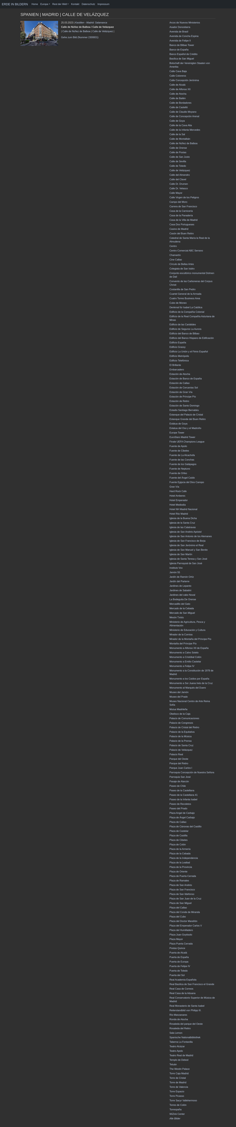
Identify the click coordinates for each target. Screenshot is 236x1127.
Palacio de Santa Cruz (181, 745)
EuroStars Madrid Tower (182, 437)
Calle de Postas (177, 152)
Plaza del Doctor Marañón (183, 921)
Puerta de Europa (178, 961)
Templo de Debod (178, 1060)
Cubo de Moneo (178, 303)
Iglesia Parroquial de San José (185, 563)
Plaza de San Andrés (180, 885)
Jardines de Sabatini (180, 590)
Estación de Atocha (179, 374)
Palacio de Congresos (181, 723)
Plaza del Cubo (177, 916)
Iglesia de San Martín (180, 554)
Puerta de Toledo (178, 970)
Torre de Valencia (178, 1087)
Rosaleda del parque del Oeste (186, 1024)
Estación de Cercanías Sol (183, 387)
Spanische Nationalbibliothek (184, 1037)
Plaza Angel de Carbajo (182, 813)
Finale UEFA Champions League (186, 441)
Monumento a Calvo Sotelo (184, 652)
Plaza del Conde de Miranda (184, 912)
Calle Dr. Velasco (178, 188)
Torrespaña (175, 1109)
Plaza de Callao (177, 822)
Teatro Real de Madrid (181, 1055)
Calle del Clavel (177, 179)
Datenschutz (88, 4)
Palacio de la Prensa (180, 741)
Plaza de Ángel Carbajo (182, 817)
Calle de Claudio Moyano (182, 112)
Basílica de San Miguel (181, 58)
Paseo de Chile (177, 786)
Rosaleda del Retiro (180, 1028)
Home (34, 4)
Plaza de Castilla (178, 835)
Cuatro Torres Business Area (184, 298)
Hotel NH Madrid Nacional (183, 509)
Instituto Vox (176, 568)
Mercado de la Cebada (181, 608)
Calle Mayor (175, 193)
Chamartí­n (175, 255)
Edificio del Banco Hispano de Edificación (191, 338)
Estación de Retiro (179, 401)
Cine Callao (175, 259)
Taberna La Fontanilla (181, 1042)
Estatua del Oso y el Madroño (185, 428)
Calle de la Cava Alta (180, 125)
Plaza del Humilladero (181, 930)
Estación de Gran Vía (180, 392)
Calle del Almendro (179, 175)
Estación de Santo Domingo (184, 405)
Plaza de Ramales (179, 880)
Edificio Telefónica (179, 360)
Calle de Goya (177, 121)
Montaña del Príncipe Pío (183, 643)
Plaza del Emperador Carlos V (185, 925)
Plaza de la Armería (180, 849)
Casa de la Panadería (181, 215)
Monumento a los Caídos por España (189, 678)
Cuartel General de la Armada (185, 294)
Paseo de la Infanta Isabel (183, 799)
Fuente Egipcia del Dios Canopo (186, 482)
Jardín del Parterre (179, 581)
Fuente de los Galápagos (182, 464)
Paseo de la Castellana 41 (183, 795)
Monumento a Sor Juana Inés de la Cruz (191, 683)
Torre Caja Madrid (179, 1073)
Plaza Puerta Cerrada (181, 943)
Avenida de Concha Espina (184, 36)
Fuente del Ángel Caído (182, 477)
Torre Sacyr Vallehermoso (183, 1100)
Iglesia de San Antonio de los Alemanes (190, 536)
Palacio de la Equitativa (181, 732)
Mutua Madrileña (178, 709)
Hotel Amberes (177, 495)
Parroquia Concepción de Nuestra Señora (191, 772)
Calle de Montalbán (179, 139)
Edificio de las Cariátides (182, 324)
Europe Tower (176, 432)
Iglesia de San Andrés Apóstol (185, 532)
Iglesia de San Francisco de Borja (187, 541)
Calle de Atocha (177, 94)
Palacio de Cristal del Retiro (184, 727)
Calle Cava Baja (178, 71)
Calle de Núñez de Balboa (76, 31)
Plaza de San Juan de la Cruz (185, 898)
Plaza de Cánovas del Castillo (185, 826)
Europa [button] (44, 4)
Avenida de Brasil (178, 31)
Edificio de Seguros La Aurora (185, 329)
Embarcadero (176, 369)
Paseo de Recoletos (180, 804)
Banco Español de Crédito (183, 54)
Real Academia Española (182, 979)
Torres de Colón (177, 1105)
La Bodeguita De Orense (182, 599)
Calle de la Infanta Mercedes (184, 130)
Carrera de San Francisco (183, 206)
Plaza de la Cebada (180, 853)
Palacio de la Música (180, 736)
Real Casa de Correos (181, 988)
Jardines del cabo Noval (182, 595)
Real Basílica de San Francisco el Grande (191, 984)
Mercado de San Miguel (182, 613)
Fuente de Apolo (178, 446)
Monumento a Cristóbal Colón (185, 657)
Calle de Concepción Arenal (184, 116)
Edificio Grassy (177, 347)
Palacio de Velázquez (181, 750)
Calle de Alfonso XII (180, 89)
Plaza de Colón (177, 844)
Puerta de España (179, 957)
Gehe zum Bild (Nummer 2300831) (79, 37)
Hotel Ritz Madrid (178, 514)
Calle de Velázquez (102, 31)
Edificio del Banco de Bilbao (184, 333)
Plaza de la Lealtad (179, 862)
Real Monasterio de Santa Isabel (186, 1006)
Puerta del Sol (177, 975)
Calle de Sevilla (177, 161)
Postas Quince (177, 948)
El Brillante (175, 365)
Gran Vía (174, 486)
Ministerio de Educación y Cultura (187, 630)
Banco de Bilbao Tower (181, 45)
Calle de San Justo (179, 157)
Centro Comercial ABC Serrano (186, 250)
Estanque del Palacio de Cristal (186, 414)
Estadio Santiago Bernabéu (184, 410)
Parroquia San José (180, 777)
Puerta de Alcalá (178, 952)
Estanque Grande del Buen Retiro (187, 419)
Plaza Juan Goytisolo (180, 934)
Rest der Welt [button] (59, 4)
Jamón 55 (174, 572)
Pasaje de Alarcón (179, 781)
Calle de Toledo (177, 166)
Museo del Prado (178, 696)
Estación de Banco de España (185, 378)
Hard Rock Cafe (178, 491)
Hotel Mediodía (177, 504)
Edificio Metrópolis (179, 356)
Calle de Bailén (177, 98)
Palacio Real (176, 754)
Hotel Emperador (178, 500)
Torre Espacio (176, 1091)
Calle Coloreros (177, 76)
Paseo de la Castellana (181, 790)
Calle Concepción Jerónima (184, 80)
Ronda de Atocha (178, 1019)
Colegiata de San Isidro (181, 268)
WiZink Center (177, 1114)
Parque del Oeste (178, 759)
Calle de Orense (178, 148)
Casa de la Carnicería (181, 211)
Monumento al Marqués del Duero (187, 687)
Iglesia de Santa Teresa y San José (188, 559)
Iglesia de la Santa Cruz (182, 523)
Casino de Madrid (178, 229)
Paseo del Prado (178, 808)
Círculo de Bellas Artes (181, 264)
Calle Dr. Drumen (178, 184)
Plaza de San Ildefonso (181, 894)
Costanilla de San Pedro (182, 289)
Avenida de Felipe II (180, 40)
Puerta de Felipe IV (179, 966)
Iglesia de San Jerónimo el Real (186, 545)
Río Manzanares (178, 1015)
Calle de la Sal (177, 134)
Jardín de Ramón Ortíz (181, 577)
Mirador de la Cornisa (181, 634)
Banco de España (178, 49)
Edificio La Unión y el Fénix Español (188, 351)
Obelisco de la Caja (179, 714)
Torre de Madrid (177, 1082)
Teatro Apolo (176, 1051)
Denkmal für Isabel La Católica (185, 307)
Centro (173, 246)
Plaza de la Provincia (180, 867)
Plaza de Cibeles (178, 840)
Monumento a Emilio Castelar (185, 661)
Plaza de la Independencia (183, 858)
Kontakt (75, 4)
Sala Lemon (175, 1033)
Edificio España (177, 342)
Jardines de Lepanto (180, 586)
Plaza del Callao (178, 907)
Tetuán (173, 1064)
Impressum (103, 4)
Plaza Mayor (176, 939)
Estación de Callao (179, 383)
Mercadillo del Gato (179, 604)
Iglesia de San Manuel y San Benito (188, 550)
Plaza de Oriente (178, 871)
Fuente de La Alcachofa (182, 455)
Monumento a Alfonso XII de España (189, 648)
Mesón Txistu (176, 617)
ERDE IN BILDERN (15, 4)
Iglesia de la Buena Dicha (183, 518)
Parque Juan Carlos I (180, 768)
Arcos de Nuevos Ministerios (184, 22)
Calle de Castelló (178, 107)
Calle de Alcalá (177, 85)
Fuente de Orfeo (178, 473)
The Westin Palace (179, 1069)
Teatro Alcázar (177, 1046)
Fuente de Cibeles (179, 450)
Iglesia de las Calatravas (182, 527)
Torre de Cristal (177, 1078)
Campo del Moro (178, 202)
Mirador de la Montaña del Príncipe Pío (190, 639)
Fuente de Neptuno (179, 468)
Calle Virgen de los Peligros (184, 197)
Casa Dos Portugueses (181, 224)
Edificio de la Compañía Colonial (186, 312)
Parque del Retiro (178, 763)
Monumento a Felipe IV (181, 666)
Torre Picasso (176, 1096)
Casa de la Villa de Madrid (183, 220)
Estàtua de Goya (178, 423)
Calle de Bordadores (180, 103)
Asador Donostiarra (179, 27)
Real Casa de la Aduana (182, 993)
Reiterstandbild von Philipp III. (185, 1010)
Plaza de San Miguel (180, 903)
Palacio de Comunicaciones (184, 718)
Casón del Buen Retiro (181, 233)
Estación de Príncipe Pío (182, 396)
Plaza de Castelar (178, 831)
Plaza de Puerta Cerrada (182, 876)
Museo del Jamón (178, 692)
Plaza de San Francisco (182, 889)
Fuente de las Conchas (181, 459)
